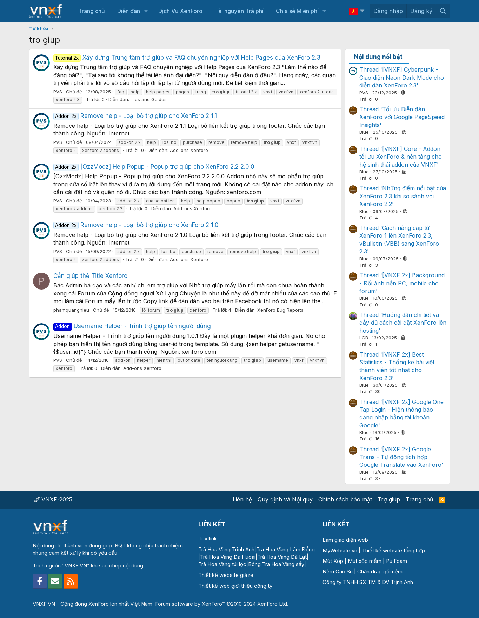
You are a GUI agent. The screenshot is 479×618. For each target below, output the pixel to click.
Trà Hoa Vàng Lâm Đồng (285, 549)
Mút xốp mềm (364, 561)
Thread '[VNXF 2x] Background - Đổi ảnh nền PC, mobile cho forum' (402, 283)
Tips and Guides (149, 99)
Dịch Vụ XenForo (180, 10)
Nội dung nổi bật (378, 56)
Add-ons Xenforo (189, 150)
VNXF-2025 (53, 499)
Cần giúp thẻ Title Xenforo (90, 275)
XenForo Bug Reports (280, 310)
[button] (146, 11)
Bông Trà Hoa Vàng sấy (276, 564)
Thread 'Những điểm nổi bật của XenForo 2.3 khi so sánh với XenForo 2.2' (402, 196)
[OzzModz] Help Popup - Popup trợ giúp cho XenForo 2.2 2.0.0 (154, 166)
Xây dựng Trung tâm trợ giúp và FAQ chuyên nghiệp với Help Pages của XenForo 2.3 (187, 57)
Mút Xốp (332, 561)
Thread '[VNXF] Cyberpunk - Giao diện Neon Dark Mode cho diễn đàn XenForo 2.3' (401, 77)
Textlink (207, 538)
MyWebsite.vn (339, 550)
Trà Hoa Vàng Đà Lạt (282, 556)
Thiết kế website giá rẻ (225, 575)
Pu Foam (396, 561)
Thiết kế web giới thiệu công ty (235, 586)
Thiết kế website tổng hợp (393, 550)
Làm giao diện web (345, 540)
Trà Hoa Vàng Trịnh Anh (226, 549)
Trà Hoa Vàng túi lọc (222, 564)
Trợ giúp (389, 499)
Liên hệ (242, 499)
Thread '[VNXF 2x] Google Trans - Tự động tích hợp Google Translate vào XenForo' (401, 457)
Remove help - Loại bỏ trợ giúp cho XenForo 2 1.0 (136, 224)
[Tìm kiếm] (443, 11)
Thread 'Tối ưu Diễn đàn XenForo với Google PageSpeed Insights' (402, 117)
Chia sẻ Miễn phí (297, 10)
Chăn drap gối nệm (380, 571)
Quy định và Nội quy (285, 499)
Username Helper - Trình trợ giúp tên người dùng (132, 326)
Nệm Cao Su (337, 571)
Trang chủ (91, 10)
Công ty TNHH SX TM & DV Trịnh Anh (367, 582)
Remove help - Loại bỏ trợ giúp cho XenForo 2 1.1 (135, 115)
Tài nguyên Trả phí (239, 10)
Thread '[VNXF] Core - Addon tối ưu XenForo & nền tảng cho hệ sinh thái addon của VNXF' (400, 156)
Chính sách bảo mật (345, 499)
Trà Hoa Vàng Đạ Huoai (227, 556)
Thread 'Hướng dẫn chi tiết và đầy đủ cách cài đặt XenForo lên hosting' (402, 322)
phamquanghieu (71, 310)
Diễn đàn (128, 10)
